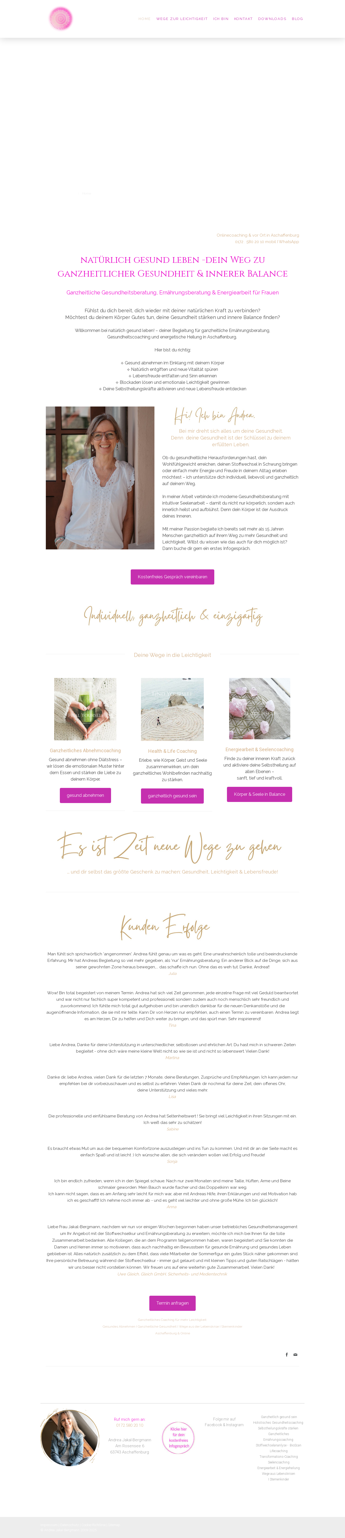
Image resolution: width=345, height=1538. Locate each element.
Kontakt (243, 19)
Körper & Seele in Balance (259, 794)
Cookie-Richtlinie (93, 1525)
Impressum (49, 1525)
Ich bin (221, 19)
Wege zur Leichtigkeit (182, 19)
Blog (297, 19)
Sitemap (114, 1525)
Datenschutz (69, 1525)
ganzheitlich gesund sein (172, 795)
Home (145, 19)
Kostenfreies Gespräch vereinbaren (172, 576)
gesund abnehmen (85, 795)
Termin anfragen (172, 1303)
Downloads (272, 19)
